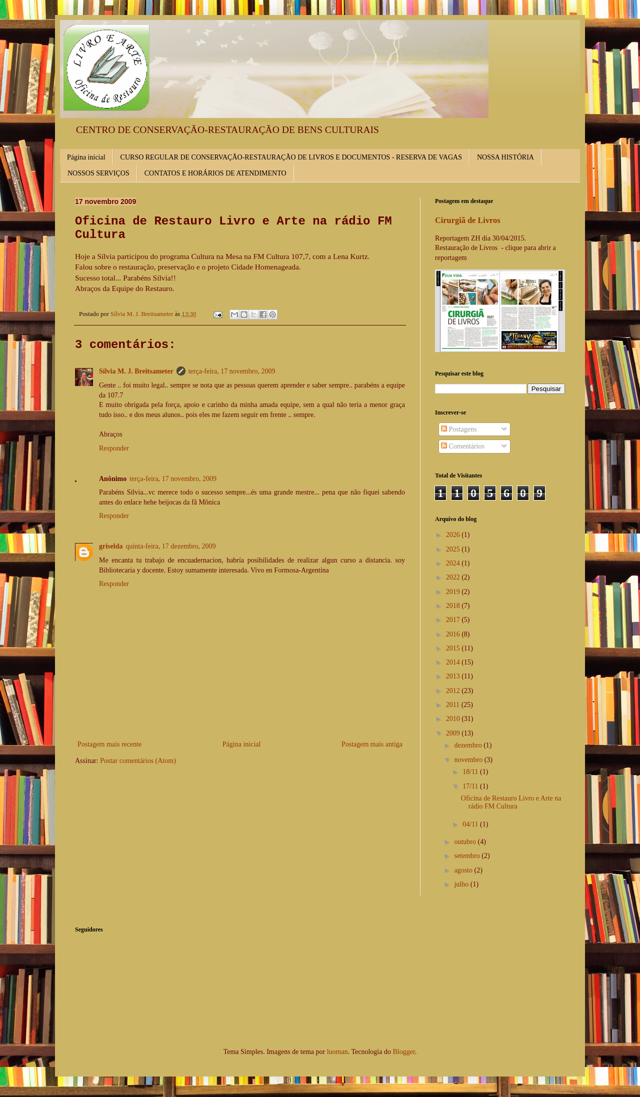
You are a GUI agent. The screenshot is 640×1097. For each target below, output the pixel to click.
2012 (454, 690)
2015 (454, 648)
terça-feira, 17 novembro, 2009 (232, 371)
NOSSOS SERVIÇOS (99, 173)
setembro (468, 856)
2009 (454, 733)
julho (462, 884)
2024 (454, 563)
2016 (454, 634)
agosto (464, 870)
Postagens (459, 429)
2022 (454, 577)
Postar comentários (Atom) (138, 760)
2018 (454, 606)
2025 (454, 549)
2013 (454, 676)
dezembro (469, 745)
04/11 (471, 824)
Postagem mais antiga (372, 744)
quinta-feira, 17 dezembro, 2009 (171, 546)
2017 (454, 620)
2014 (454, 662)
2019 (454, 592)
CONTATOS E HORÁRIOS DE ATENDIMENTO (215, 173)
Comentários (462, 446)
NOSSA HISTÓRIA (505, 157)
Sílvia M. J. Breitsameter (136, 371)
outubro (466, 842)
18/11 (471, 772)
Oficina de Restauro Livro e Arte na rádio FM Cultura (511, 802)
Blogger (403, 1052)
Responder (114, 448)
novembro (469, 760)
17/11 (471, 786)
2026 (454, 534)
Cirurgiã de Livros (467, 220)
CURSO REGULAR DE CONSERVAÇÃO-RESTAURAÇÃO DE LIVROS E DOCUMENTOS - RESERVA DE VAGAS (291, 157)
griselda (110, 546)
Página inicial (86, 157)
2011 (454, 704)
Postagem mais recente (110, 744)
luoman (337, 1052)
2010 (454, 718)
